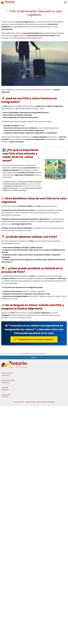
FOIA (15, 38)
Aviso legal (5, 387)
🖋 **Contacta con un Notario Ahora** (34, 339)
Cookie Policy (5, 375)
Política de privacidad (8, 380)
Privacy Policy (6, 382)
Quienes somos (6, 395)
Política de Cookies (7, 373)
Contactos (5, 397)
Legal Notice (5, 390)
